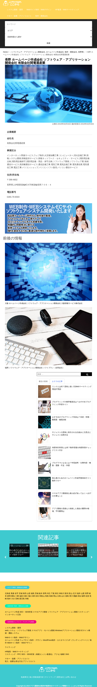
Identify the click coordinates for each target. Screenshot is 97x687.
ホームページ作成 (12, 612)
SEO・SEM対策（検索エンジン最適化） (37, 654)
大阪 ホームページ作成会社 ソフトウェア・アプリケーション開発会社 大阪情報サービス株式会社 (43, 303)
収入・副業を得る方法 (14, 661)
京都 (25, 596)
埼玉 (49, 593)
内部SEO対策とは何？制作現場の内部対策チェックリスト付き (48, 552)
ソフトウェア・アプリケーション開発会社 (28, 52)
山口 (63, 596)
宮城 (20, 593)
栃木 (40, 593)
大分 (13, 599)
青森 (12, 593)
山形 (28, 593)
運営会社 (60, 677)
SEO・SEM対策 (26, 612)
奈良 (37, 596)
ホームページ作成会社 (55, 52)
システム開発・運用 (15, 10)
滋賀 (21, 596)
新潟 (66, 593)
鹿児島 (22, 599)
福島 (32, 593)
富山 (70, 593)
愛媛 (75, 596)
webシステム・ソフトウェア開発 (18, 630)
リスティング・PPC (13, 654)
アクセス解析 (59, 654)
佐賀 (87, 596)
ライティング (10, 647)
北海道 (7, 593)
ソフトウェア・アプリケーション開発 (63, 612)
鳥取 (47, 596)
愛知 (13, 596)
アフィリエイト (29, 661)
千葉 (53, 593)
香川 (71, 596)
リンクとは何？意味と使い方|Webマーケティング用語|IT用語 (77, 552)
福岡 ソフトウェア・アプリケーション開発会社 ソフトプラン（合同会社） (34, 368)
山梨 (82, 593)
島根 (51, 596)
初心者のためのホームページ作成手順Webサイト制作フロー (19, 552)
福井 (78, 593)
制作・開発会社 (41, 16)
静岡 (9, 596)
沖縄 (27, 599)
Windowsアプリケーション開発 (67, 630)
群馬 (44, 593)
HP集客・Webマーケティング (67, 10)
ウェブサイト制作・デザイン (31, 640)
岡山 (55, 596)
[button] (5, 557)
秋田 (24, 593)
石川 (74, 593)
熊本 (9, 599)
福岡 (83, 596)
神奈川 (61, 593)
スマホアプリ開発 (40, 612)
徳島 (67, 596)
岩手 (16, 593)
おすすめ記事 (57, 381)
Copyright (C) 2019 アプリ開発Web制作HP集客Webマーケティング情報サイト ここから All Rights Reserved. (54, 686)
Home (5, 52)
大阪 (29, 596)
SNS (67, 654)
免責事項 (24, 677)
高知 (79, 596)
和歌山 (42, 596)
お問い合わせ (71, 677)
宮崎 (17, 599)
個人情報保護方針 (36, 677)
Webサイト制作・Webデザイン (39, 10)
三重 (17, 596)
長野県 (80, 52)
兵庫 (33, 596)
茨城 (36, 593)
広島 (59, 596)
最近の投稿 (43, 381)
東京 (57, 593)
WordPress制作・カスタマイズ (55, 640)
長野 (87, 593)
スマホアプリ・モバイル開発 (43, 630)
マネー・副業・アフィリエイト (19, 16)
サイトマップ (50, 677)
